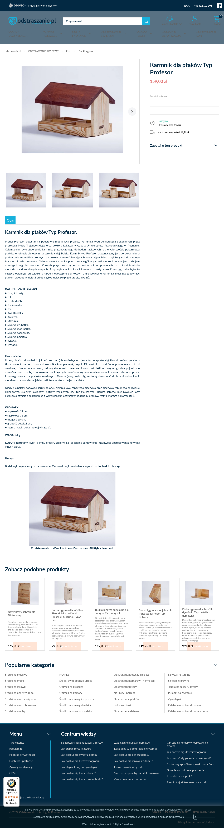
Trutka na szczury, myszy (183, 686)
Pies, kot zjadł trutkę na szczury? (186, 782)
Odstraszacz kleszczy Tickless (131, 674)
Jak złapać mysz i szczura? (76, 748)
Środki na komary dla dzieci (75, 705)
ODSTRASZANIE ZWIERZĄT (43, 51)
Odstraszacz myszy (125, 686)
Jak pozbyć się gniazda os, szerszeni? (189, 758)
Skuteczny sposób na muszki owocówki (191, 764)
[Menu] (17, 779)
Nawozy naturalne (179, 674)
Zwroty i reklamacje (21, 766)
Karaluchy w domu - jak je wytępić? (135, 748)
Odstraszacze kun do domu (184, 705)
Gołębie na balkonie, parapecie (185, 770)
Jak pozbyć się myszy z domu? (79, 754)
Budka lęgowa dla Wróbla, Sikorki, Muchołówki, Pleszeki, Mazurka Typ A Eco (67, 615)
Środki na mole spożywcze (21, 699)
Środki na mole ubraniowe (21, 705)
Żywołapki (174, 699)
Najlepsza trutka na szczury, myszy (82, 742)
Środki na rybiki (14, 680)
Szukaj (146, 21)
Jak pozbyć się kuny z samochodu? (82, 779)
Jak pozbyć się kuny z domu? (78, 773)
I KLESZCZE (49, 33)
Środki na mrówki (15, 686)
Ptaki (68, 51)
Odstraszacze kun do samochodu (188, 711)
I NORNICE (79, 33)
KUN (206, 33)
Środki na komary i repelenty (76, 699)
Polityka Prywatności (123, 824)
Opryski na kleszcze (71, 686)
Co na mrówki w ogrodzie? (130, 766)
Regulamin (15, 748)
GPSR (12, 773)
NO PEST (65, 674)
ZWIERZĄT (111, 33)
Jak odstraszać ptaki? (179, 776)
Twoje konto (194, 23)
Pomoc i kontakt (169, 23)
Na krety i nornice (124, 692)
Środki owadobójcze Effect (75, 680)
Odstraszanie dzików (126, 711)
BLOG (186, 5)
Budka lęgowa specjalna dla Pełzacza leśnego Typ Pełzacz (155, 614)
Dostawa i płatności (21, 760)
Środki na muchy (15, 711)
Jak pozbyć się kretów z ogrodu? (80, 760)
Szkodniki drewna (178, 680)
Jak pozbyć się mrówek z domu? (133, 760)
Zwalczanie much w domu (130, 779)
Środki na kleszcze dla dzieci (76, 711)
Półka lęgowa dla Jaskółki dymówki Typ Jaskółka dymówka (197, 612)
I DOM (142, 33)
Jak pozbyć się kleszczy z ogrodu (186, 751)
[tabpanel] (72, 110)
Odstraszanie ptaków (126, 699)
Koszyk (218, 20)
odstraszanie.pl (32, 21)
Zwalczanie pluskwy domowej (132, 742)
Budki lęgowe (86, 51)
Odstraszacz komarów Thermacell (134, 680)
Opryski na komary (70, 692)
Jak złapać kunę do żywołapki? (79, 766)
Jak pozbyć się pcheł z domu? (131, 754)
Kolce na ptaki (122, 705)
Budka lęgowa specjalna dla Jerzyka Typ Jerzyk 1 (112, 611)
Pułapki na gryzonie (180, 692)
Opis (10, 220)
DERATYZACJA (171, 33)
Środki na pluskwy (16, 674)
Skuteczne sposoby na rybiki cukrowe (136, 773)
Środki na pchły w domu (19, 692)
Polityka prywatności (22, 754)
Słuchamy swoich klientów (42, 5)
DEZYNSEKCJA (17, 33)
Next (132, 111)
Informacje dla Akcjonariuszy (26, 797)
